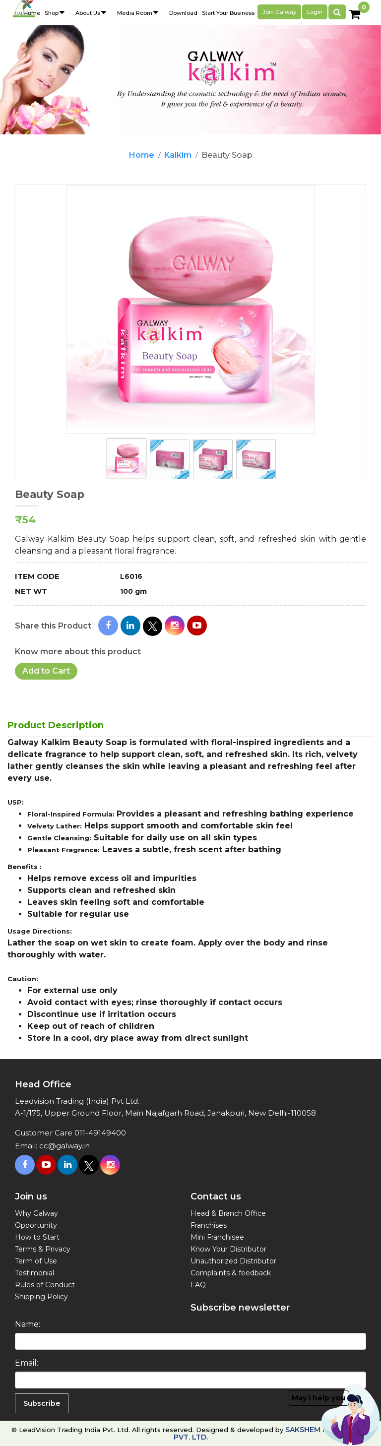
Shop (52, 12)
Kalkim (177, 155)
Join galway (279, 11)
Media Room (134, 12)
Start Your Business (228, 12)
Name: (27, 1324)
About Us (87, 12)
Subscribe (41, 1403)
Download (183, 12)
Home (141, 155)
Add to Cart (46, 671)
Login (314, 11)
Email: (26, 1363)
